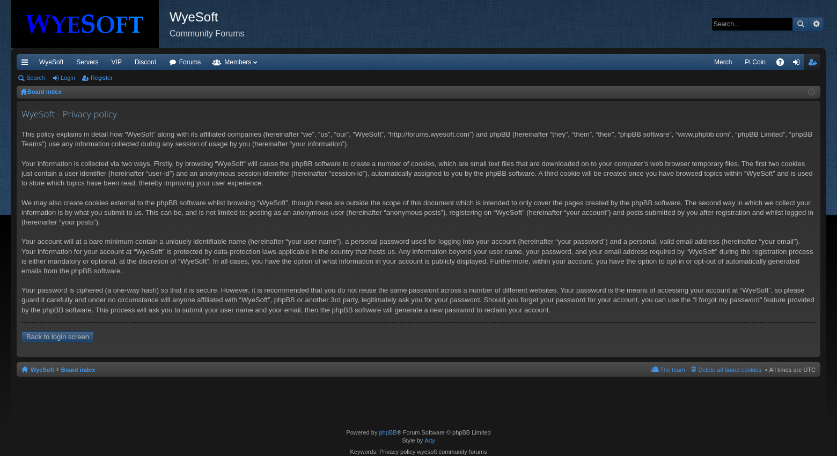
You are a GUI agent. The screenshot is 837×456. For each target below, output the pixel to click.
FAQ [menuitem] (783, 64)
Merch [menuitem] (723, 62)
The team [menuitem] (672, 370)
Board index (78, 370)
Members (237, 62)
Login (68, 77)
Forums (190, 62)
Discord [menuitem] (146, 62)
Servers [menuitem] (87, 62)
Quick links (27, 64)
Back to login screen (57, 337)
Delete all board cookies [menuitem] (730, 370)
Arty (429, 440)
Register (102, 77)
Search (800, 24)
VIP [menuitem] (117, 62)
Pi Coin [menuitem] (755, 62)
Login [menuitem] (798, 64)
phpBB (388, 432)
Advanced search (816, 24)
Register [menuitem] (814, 64)
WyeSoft (51, 62)
